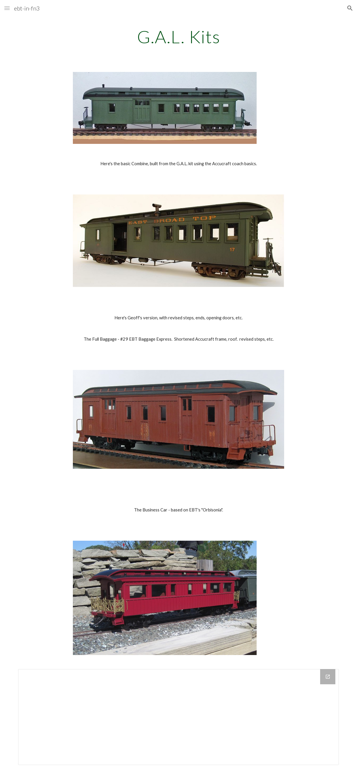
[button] (7, 8)
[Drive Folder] (178, 717)
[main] (178, 37)
